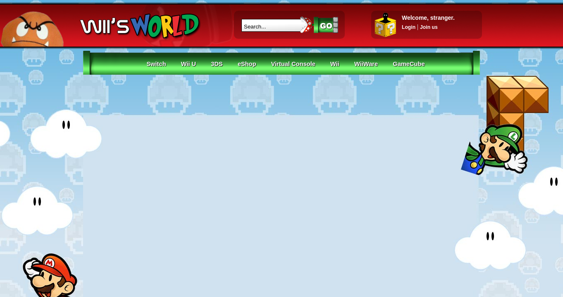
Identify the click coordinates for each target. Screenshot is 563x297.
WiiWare (366, 64)
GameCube (409, 64)
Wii (334, 64)
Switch (156, 64)
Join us (429, 27)
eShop (247, 64)
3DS (217, 64)
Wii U (188, 64)
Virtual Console (293, 64)
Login (408, 27)
